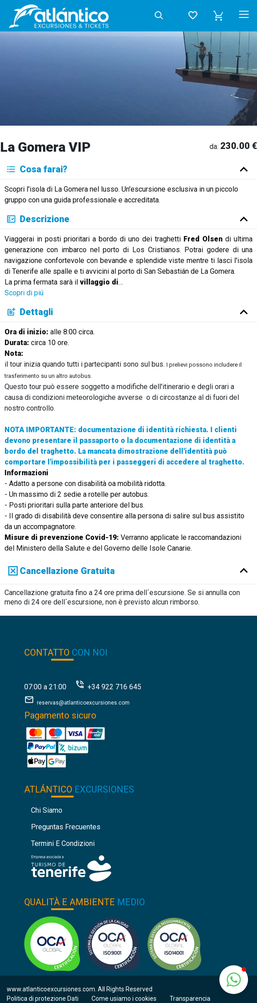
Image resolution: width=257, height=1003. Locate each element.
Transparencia (190, 998)
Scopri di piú (24, 293)
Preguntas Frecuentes (65, 827)
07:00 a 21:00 (45, 687)
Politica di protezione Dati (42, 998)
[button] (218, 15)
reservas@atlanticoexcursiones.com (83, 703)
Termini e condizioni (63, 843)
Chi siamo (46, 810)
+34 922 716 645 (114, 687)
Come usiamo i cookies (124, 998)
